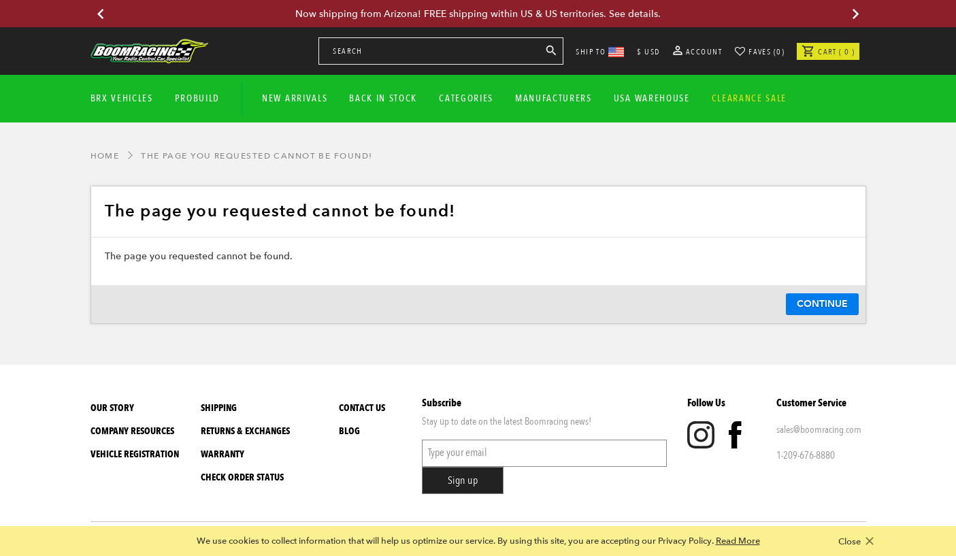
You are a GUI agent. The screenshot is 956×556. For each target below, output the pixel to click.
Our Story (112, 408)
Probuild (197, 98)
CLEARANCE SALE (749, 98)
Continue (822, 303)
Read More (738, 541)
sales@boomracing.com (818, 429)
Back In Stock (383, 98)
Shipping (219, 408)
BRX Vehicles (121, 98)
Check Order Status (242, 477)
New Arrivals (294, 98)
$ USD (648, 51)
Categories (466, 98)
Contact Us (362, 408)
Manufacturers (553, 98)
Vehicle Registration (134, 454)
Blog (349, 431)
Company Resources (132, 431)
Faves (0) (766, 51)
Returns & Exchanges (245, 431)
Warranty (222, 454)
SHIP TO (600, 52)
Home (105, 155)
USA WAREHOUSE (652, 98)
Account (698, 51)
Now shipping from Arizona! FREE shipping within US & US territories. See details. (478, 13)
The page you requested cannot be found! (256, 155)
